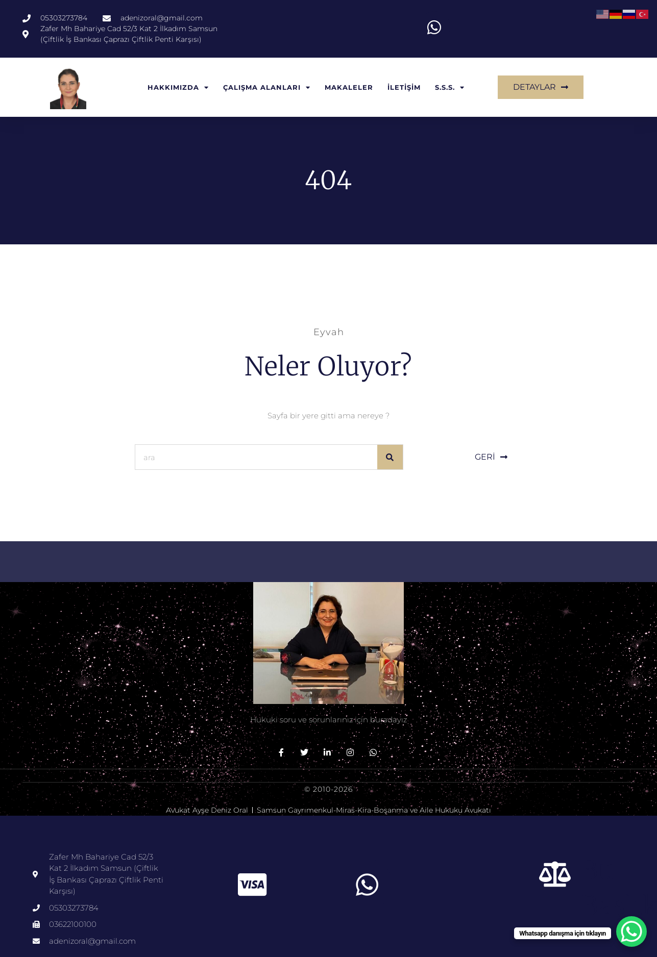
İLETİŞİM (404, 87)
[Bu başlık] (555, 873)
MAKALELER (349, 87)
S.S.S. (450, 87)
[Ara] (390, 457)
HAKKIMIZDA (178, 87)
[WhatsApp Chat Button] (631, 931)
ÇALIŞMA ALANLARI (266, 87)
